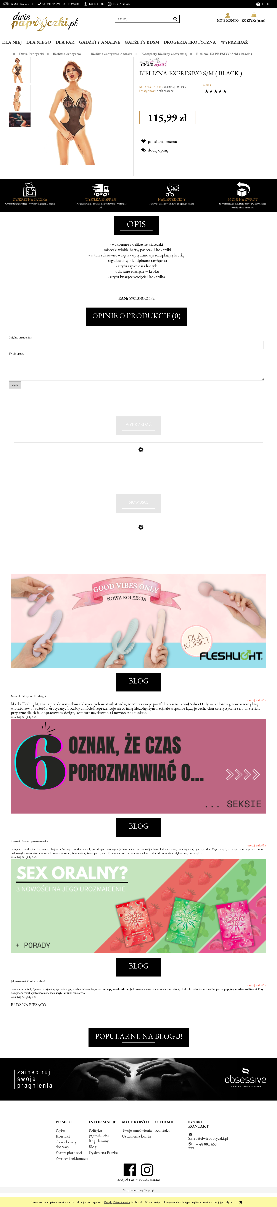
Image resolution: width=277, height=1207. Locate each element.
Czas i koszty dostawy (66, 1158)
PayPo (60, 1143)
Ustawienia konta (136, 1149)
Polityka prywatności (99, 1146)
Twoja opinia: (16, 353)
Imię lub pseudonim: (20, 337)
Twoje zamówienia (137, 1143)
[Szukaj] (175, 19)
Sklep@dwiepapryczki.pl (208, 1151)
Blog (93, 1160)
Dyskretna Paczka (103, 1166)
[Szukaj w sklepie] (143, 19)
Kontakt (63, 1149)
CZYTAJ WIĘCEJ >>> (24, 730)
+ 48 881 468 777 (202, 1160)
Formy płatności (69, 1166)
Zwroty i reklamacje (72, 1172)
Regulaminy (99, 1154)
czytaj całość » (256, 713)
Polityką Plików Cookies (117, 1202)
